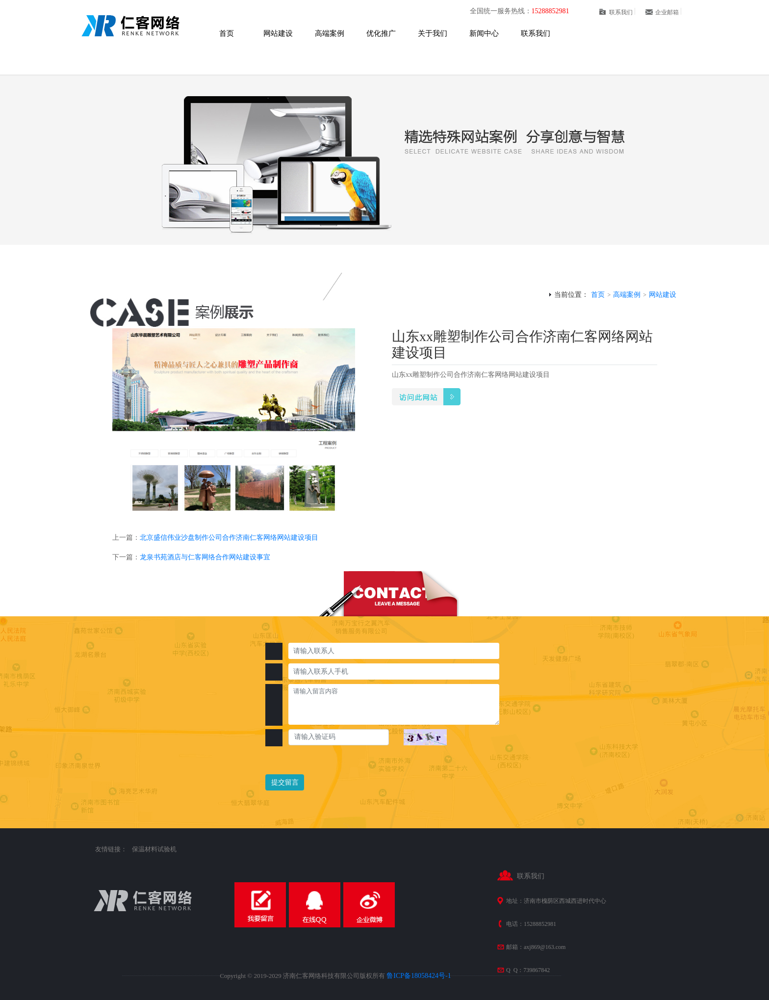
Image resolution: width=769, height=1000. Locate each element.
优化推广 (381, 33)
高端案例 (329, 33)
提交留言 (285, 782)
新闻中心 (484, 33)
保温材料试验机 (154, 849)
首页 (226, 33)
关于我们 (432, 33)
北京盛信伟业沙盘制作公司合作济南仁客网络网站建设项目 (229, 537)
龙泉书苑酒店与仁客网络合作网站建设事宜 (205, 557)
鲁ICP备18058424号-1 (418, 975)
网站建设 (278, 33)
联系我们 (535, 33)
